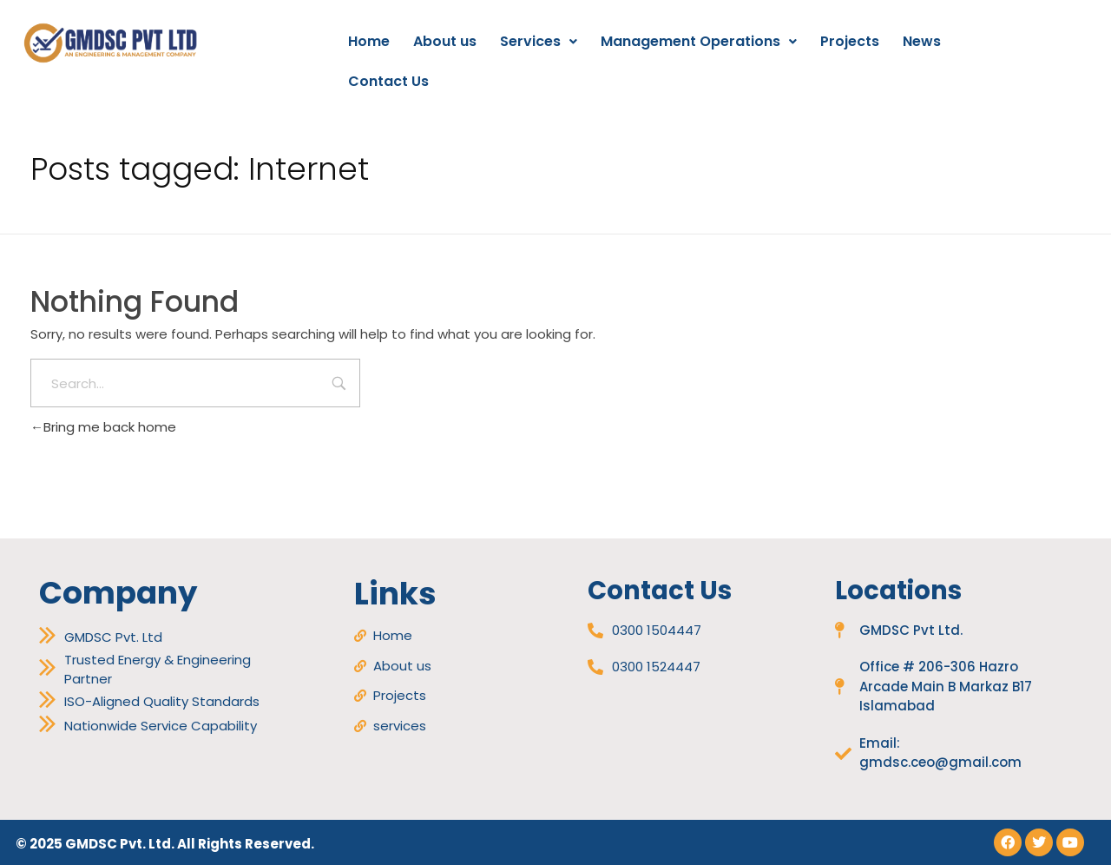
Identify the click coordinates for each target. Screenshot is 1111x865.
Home (369, 41)
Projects (849, 41)
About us (445, 41)
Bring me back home (103, 427)
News (922, 41)
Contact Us (388, 81)
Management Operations (699, 41)
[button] (539, 42)
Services (538, 41)
